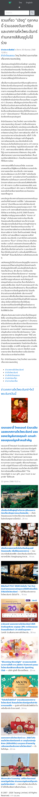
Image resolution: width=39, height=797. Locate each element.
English (29, 2)
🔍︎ (32, 12)
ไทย (20, 2)
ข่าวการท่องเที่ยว (11, 381)
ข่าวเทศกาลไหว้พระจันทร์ (14, 369)
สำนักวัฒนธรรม (8, 55)
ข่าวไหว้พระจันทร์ (11, 372)
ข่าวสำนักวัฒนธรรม (12, 375)
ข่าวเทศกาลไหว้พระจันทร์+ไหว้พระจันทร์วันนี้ (17, 391)
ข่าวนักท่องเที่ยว (11, 378)
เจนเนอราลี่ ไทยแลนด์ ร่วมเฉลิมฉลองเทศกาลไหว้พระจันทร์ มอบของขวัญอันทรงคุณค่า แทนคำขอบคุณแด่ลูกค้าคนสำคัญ (19, 434)
